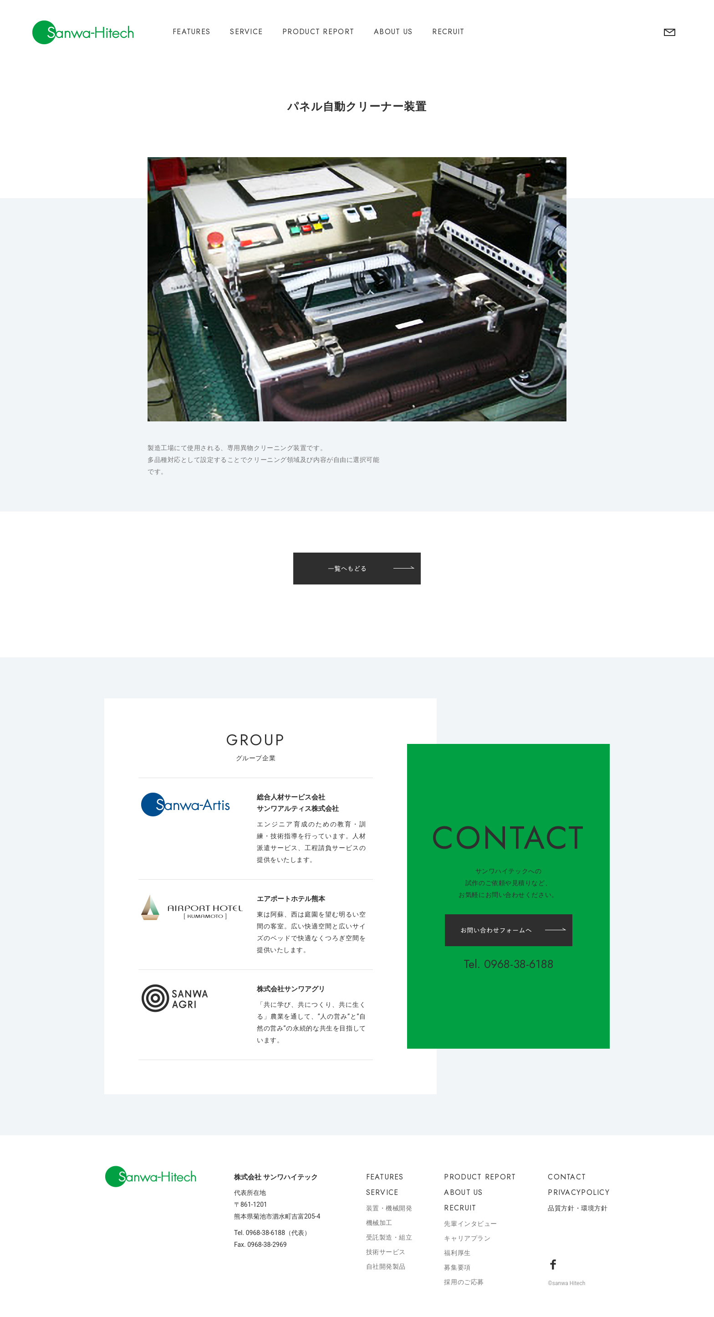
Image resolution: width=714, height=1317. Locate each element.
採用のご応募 (464, 1282)
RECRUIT (448, 31)
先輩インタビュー (470, 1223)
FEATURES (191, 31)
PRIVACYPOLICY (579, 1192)
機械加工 (379, 1222)
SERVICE (246, 31)
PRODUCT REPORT (318, 31)
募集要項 (457, 1267)
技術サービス (386, 1252)
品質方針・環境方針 (577, 1208)
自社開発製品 (386, 1266)
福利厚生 (457, 1252)
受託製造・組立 (389, 1237)
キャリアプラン (467, 1238)
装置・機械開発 (389, 1208)
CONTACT (567, 1177)
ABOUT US (393, 31)
